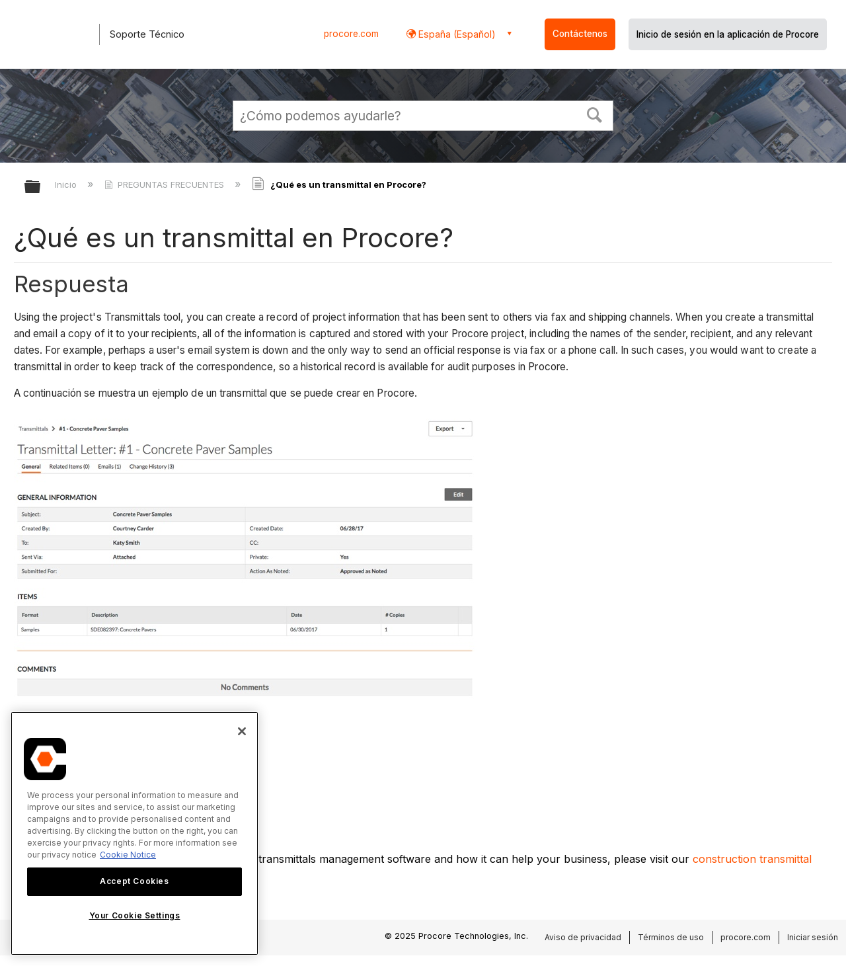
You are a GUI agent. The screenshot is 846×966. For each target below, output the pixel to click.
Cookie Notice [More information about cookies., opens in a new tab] (128, 855)
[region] (134, 833)
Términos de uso (671, 937)
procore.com (351, 33)
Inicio (67, 184)
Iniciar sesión (812, 937)
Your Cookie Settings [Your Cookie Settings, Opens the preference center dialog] (134, 915)
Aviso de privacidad (583, 937)
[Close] (241, 731)
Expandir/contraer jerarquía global (41, 187)
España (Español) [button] (456, 34)
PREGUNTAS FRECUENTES (165, 184)
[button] (594, 113)
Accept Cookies (134, 881)
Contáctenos (580, 33)
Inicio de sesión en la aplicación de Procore (727, 34)
